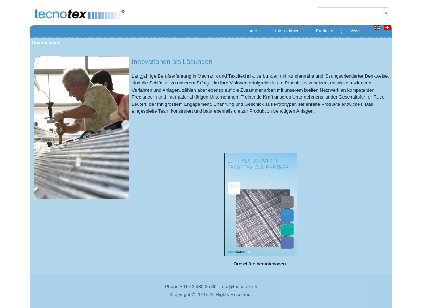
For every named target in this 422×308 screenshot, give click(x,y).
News (355, 31)
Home (251, 31)
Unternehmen (286, 31)
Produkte (324, 31)
